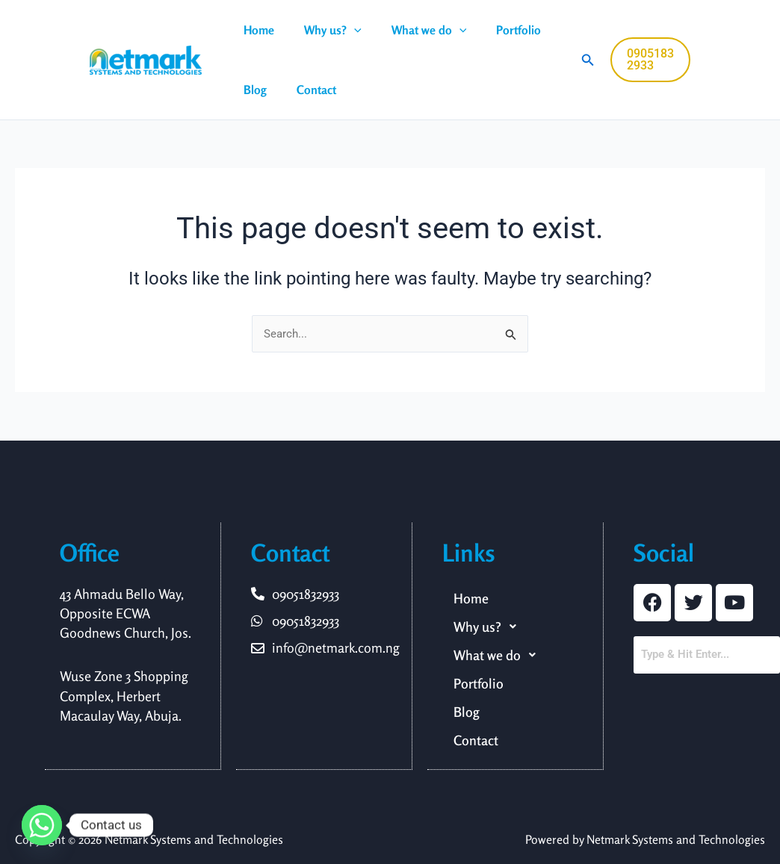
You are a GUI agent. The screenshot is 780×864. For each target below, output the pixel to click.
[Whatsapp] (42, 825)
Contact (307, 89)
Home (256, 29)
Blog (252, 89)
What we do (414, 30)
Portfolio (497, 29)
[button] (345, 30)
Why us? (324, 30)
